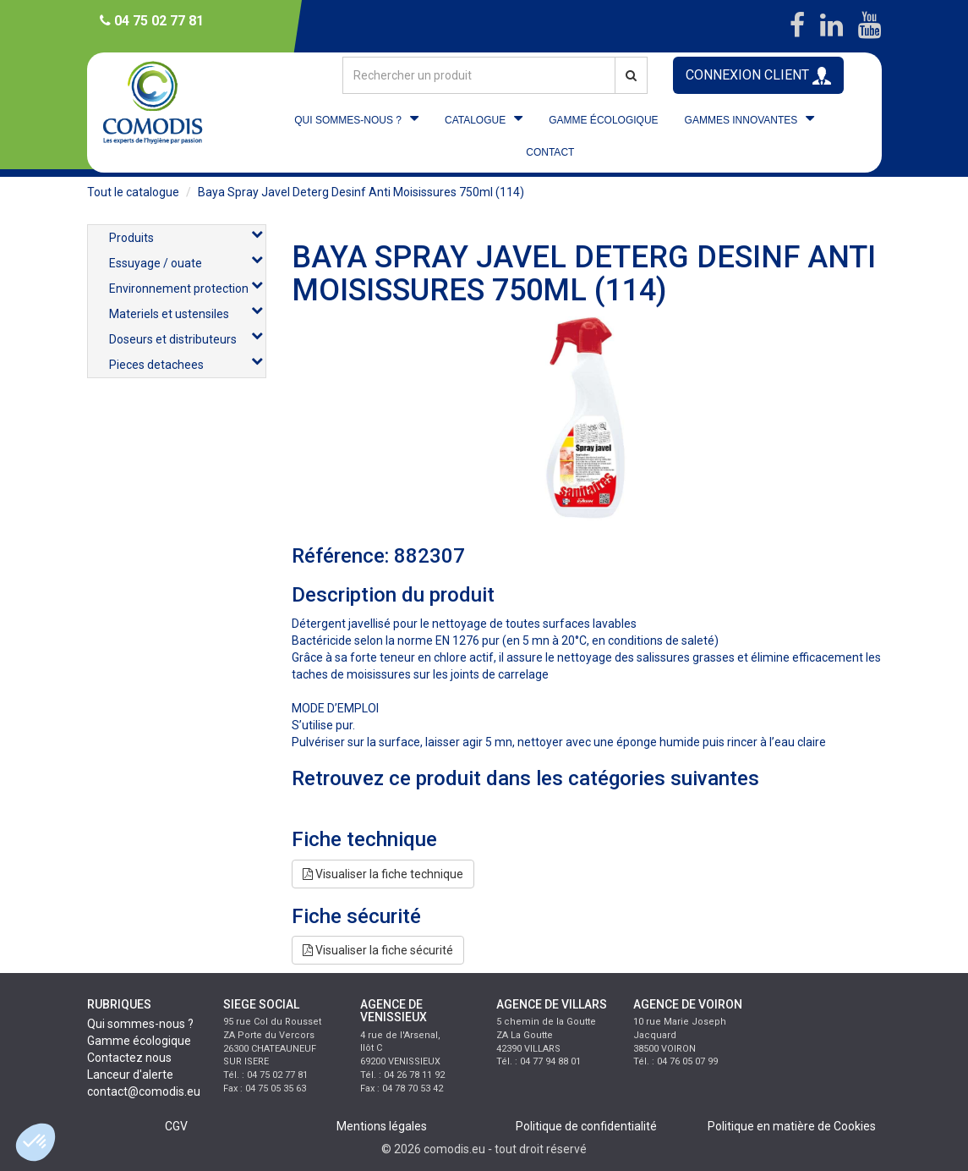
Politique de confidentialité (586, 1126)
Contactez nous (129, 1057)
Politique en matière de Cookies (792, 1126)
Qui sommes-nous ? (140, 1024)
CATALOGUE (475, 120)
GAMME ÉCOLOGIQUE (603, 120)
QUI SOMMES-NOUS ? (348, 120)
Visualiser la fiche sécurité (378, 950)
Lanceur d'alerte (130, 1074)
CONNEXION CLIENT (758, 76)
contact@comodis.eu (143, 1091)
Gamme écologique (139, 1040)
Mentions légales (381, 1126)
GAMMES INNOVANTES (741, 120)
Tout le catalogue (133, 192)
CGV (176, 1126)
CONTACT (550, 152)
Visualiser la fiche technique (383, 874)
